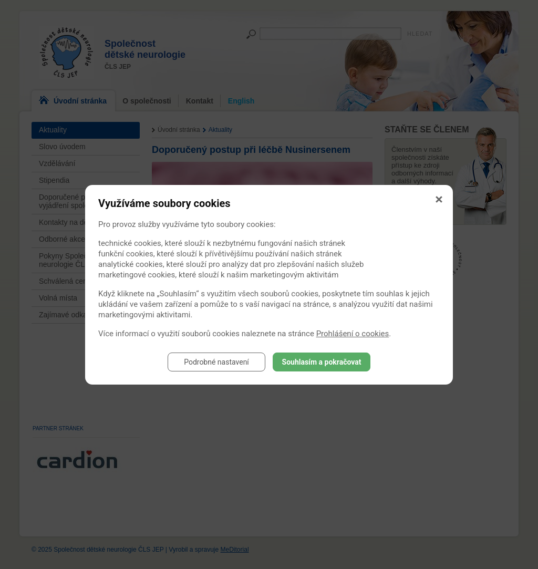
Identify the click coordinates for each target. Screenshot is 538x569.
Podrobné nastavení (216, 362)
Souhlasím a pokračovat (321, 362)
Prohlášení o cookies (352, 333)
